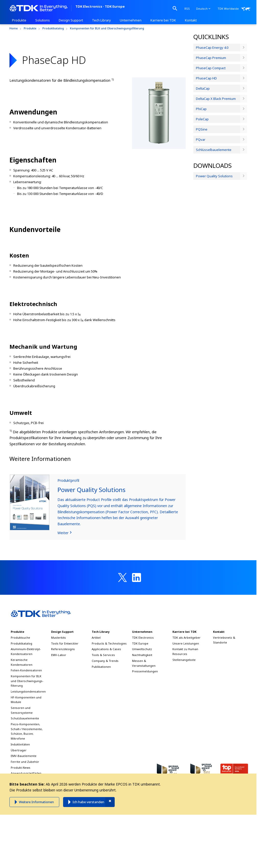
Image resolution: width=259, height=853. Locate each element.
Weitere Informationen (36, 802)
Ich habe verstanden (88, 802)
